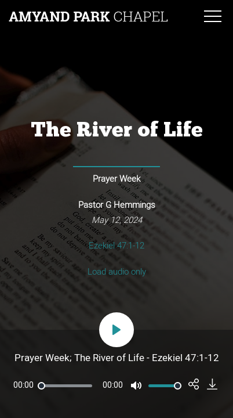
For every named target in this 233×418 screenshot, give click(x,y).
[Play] (116, 329)
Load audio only (117, 271)
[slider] (65, 385)
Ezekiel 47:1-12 (116, 245)
